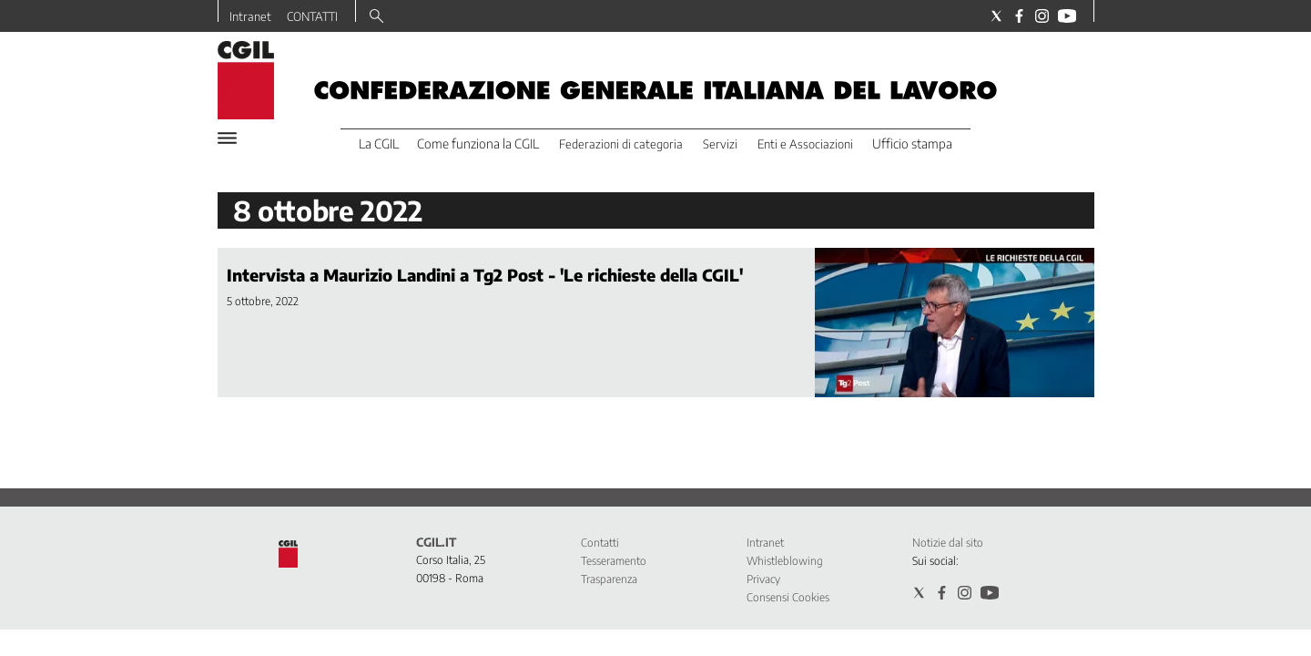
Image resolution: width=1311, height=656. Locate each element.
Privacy (763, 579)
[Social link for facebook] (1019, 16)
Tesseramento (613, 561)
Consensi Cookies (788, 597)
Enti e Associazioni (805, 144)
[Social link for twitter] (996, 16)
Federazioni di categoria (621, 144)
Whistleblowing (785, 561)
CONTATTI (312, 16)
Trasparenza (609, 579)
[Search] (376, 17)
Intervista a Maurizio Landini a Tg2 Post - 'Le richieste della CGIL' (485, 274)
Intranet (250, 16)
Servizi (720, 144)
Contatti (600, 542)
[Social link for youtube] (1067, 16)
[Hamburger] (227, 138)
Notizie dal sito (947, 542)
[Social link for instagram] (1042, 16)
